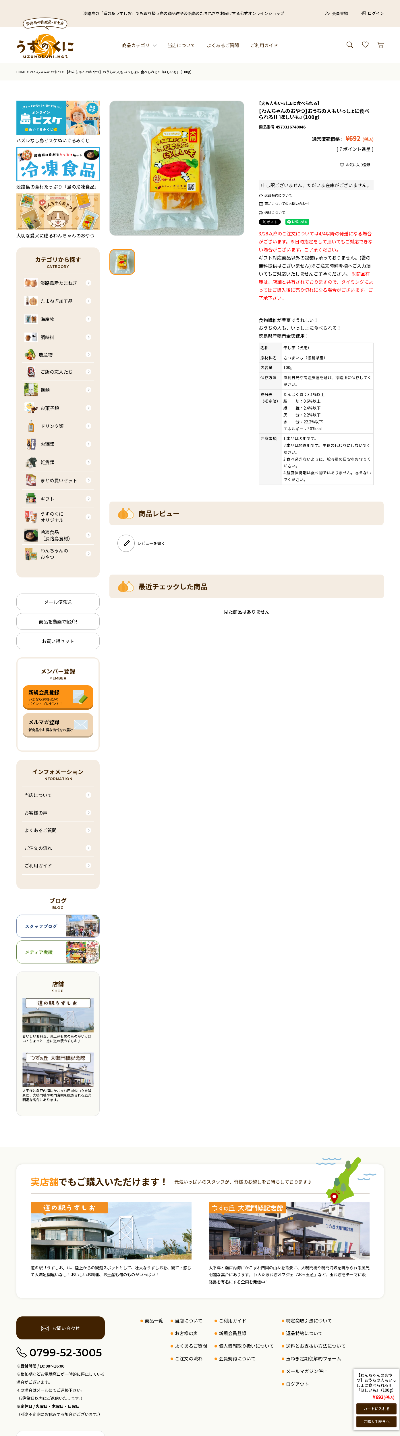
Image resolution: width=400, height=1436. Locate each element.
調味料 (39, 337)
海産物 (39, 319)
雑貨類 (39, 462)
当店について (181, 45)
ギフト (39, 498)
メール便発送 (58, 601)
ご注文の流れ (38, 847)
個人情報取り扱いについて (246, 1345)
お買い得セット (58, 641)
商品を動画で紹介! (58, 621)
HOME (21, 71)
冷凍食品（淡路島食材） (48, 535)
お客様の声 (35, 812)
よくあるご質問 (223, 45)
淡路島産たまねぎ (50, 282)
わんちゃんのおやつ (45, 71)
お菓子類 (41, 407)
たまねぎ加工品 (48, 301)
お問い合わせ (60, 1328)
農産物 (38, 354)
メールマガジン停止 (306, 1371)
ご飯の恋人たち (48, 371)
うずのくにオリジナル (43, 517)
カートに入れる (377, 1408)
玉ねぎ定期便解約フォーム (313, 1358)
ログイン (372, 13)
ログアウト (297, 1383)
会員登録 (336, 13)
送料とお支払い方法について (316, 1345)
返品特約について (278, 195)
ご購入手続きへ (377, 1421)
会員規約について (237, 1358)
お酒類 (39, 444)
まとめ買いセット (50, 480)
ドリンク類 (43, 426)
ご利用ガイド (264, 45)
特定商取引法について (309, 1320)
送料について (274, 212)
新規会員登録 (232, 1333)
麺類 (37, 389)
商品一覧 (154, 1320)
